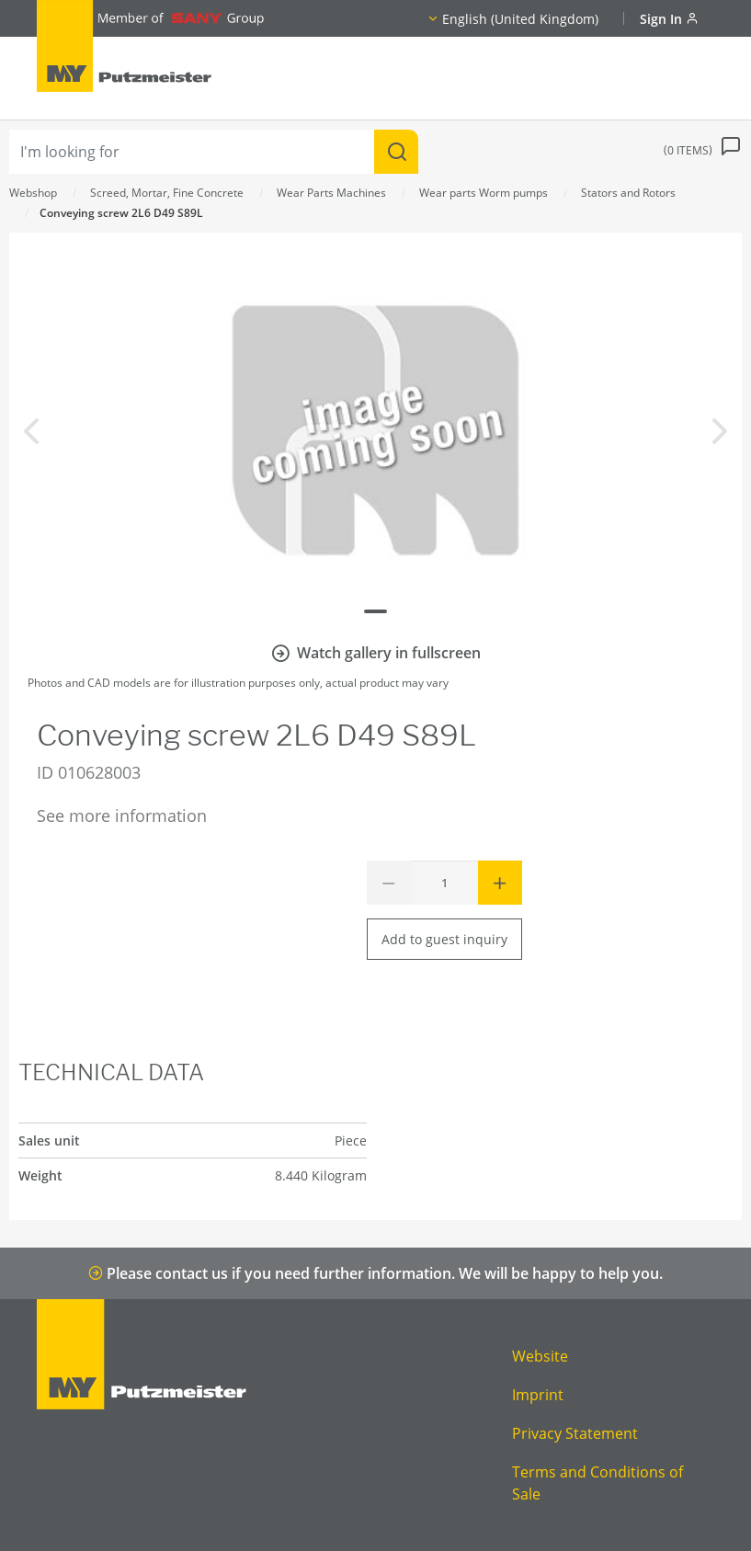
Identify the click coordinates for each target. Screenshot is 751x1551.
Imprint (537, 1395)
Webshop (33, 192)
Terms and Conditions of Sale (597, 1483)
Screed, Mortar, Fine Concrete (167, 192)
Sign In (669, 19)
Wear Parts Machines (331, 192)
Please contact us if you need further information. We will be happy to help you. (375, 1273)
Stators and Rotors (628, 192)
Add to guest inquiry (444, 939)
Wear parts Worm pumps (483, 192)
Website (540, 1356)
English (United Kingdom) (520, 19)
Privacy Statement (575, 1433)
